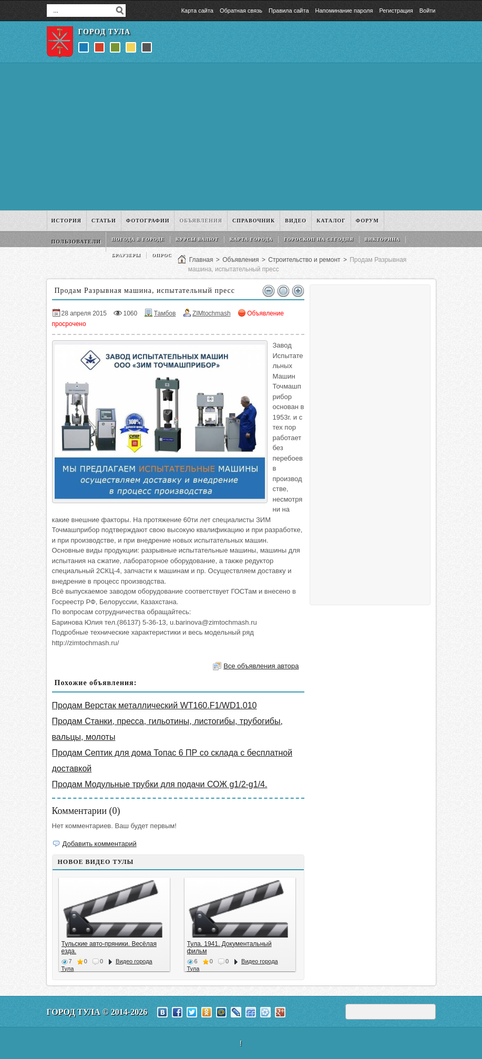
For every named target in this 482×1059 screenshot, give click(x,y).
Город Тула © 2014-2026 (97, 1011)
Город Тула (104, 32)
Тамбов (165, 313)
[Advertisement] (241, 136)
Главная (201, 259)
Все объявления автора (261, 666)
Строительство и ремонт (304, 259)
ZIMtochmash (211, 313)
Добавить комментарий (100, 844)
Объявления (240, 259)
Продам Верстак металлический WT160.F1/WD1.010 (154, 705)
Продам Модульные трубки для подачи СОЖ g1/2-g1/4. (160, 784)
